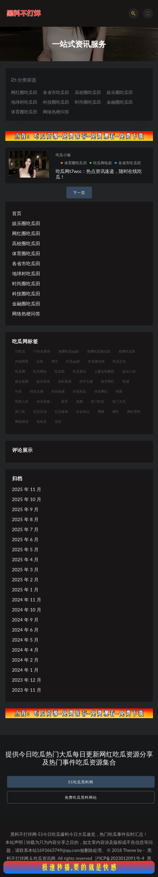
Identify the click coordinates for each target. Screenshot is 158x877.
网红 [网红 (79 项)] (115, 411)
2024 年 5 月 (25, 640)
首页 (16, 213)
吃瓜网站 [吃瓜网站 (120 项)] (40, 371)
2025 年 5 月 (25, 549)
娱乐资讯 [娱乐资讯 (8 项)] (43, 381)
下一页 (79, 192)
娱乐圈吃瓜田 (120, 92)
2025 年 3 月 (25, 569)
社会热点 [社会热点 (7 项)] (83, 411)
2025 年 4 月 (25, 559)
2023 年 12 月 (26, 680)
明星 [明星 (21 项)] (119, 391)
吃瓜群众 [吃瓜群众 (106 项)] (79, 371)
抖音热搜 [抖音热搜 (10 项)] (58, 391)
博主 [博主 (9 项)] (54, 361)
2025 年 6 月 (25, 539)
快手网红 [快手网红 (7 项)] (107, 381)
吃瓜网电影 (101, 163)
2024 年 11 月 (26, 599)
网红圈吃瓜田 (24, 92)
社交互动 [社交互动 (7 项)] (40, 411)
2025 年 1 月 (25, 589)
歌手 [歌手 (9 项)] (64, 401)
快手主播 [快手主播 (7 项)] (86, 381)
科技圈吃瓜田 (56, 102)
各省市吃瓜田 (56, 92)
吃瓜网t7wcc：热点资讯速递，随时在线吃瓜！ (99, 174)
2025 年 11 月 (26, 489)
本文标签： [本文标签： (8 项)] (45, 401)
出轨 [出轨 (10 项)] (40, 361)
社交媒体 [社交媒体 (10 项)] (61, 411)
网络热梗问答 (56, 111)
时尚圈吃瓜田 (88, 102)
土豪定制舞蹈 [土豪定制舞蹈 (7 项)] (104, 371)
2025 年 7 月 (25, 529)
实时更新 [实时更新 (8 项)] (64, 381)
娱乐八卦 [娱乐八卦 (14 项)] (129, 371)
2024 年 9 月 (25, 619)
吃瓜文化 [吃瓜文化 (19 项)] (119, 361)
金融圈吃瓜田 (120, 102)
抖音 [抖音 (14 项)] (18, 391)
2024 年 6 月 (25, 629)
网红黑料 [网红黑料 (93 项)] (134, 411)
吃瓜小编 (63, 155)
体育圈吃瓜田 (24, 111)
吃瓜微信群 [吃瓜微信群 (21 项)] (96, 361)
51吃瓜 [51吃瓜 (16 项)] (20, 351)
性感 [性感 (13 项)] (125, 381)
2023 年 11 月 (26, 690)
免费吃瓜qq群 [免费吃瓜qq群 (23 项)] (68, 351)
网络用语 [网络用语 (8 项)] (22, 421)
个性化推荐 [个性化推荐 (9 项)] (42, 351)
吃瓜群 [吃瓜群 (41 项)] (60, 371)
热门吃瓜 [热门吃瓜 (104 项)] (97, 401)
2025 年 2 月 (25, 579)
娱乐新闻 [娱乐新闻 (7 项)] (22, 381)
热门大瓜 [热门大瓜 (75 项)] (119, 401)
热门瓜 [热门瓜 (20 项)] (20, 411)
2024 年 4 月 (25, 650)
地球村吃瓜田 (24, 102)
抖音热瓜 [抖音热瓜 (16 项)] (79, 391)
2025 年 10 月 (26, 499)
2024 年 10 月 (26, 609)
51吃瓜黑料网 (80, 782)
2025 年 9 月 (25, 509)
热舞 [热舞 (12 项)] (79, 401)
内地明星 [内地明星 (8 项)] (22, 361)
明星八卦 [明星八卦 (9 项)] (22, 401)
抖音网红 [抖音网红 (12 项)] (101, 391)
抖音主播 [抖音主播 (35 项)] (36, 391)
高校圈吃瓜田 (88, 92)
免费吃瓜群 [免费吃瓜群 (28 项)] (126, 351)
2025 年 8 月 (25, 519)
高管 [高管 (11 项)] (58, 421)
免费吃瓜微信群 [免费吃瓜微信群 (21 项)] (98, 351)
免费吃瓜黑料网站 (81, 797)
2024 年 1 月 (25, 670)
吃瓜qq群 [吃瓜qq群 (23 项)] (73, 361)
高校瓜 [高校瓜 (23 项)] (42, 421)
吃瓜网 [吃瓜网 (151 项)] (20, 371)
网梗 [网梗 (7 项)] (101, 411)
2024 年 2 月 (25, 660)
